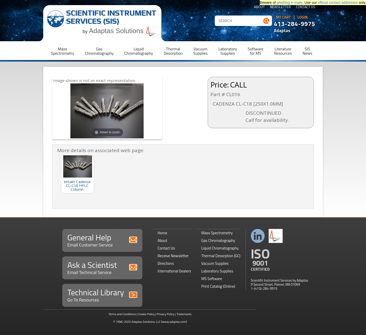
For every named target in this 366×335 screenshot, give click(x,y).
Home (162, 233)
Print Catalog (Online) (218, 286)
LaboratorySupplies (227, 51)
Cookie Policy (146, 314)
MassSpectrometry (62, 51)
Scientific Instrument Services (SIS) (111, 16)
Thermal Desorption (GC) (220, 256)
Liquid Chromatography (220, 248)
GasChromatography (99, 51)
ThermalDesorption (173, 51)
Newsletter (280, 7)
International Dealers (174, 271)
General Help (102, 239)
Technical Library (102, 294)
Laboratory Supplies (217, 271)
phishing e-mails (289, 3)
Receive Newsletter (173, 256)
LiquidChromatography (138, 51)
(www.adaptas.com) (174, 321)
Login (302, 17)
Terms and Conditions (122, 314)
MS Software (211, 279)
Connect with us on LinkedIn (258, 236)
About (259, 7)
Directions (166, 263)
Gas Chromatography (218, 240)
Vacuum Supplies (214, 263)
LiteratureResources (283, 51)
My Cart (283, 17)
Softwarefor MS (256, 51)
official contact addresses (338, 3)
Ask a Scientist (102, 267)
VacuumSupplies (200, 51)
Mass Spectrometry (217, 233)
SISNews (307, 51)
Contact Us (305, 7)
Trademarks (183, 314)
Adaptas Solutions (123, 31)
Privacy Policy (165, 314)
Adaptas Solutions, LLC (146, 321)
